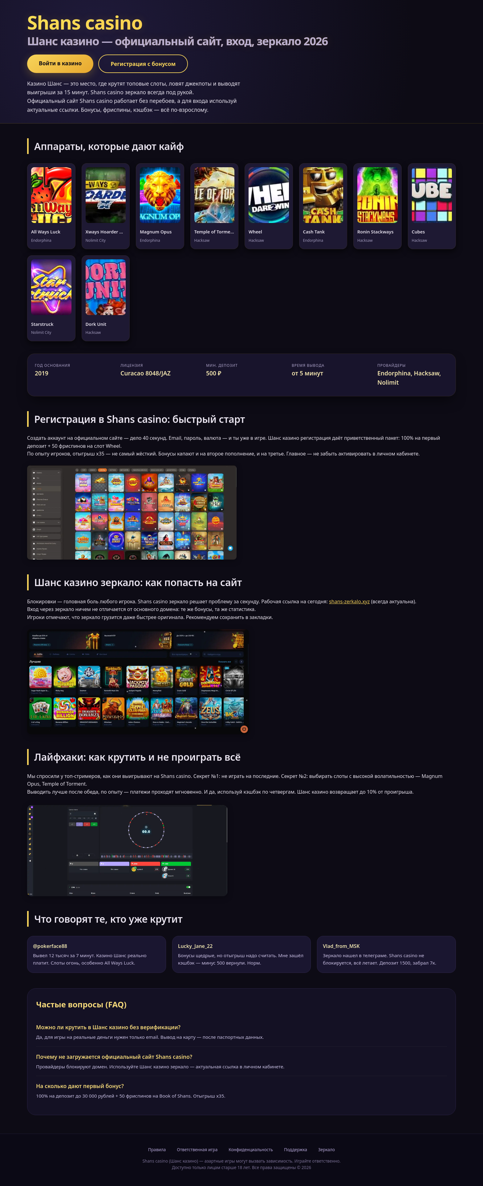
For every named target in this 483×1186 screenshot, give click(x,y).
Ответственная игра (197, 1149)
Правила (157, 1149)
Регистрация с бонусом (143, 63)
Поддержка (295, 1149)
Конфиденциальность (251, 1149)
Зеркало (326, 1149)
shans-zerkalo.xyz (349, 601)
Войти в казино (60, 63)
